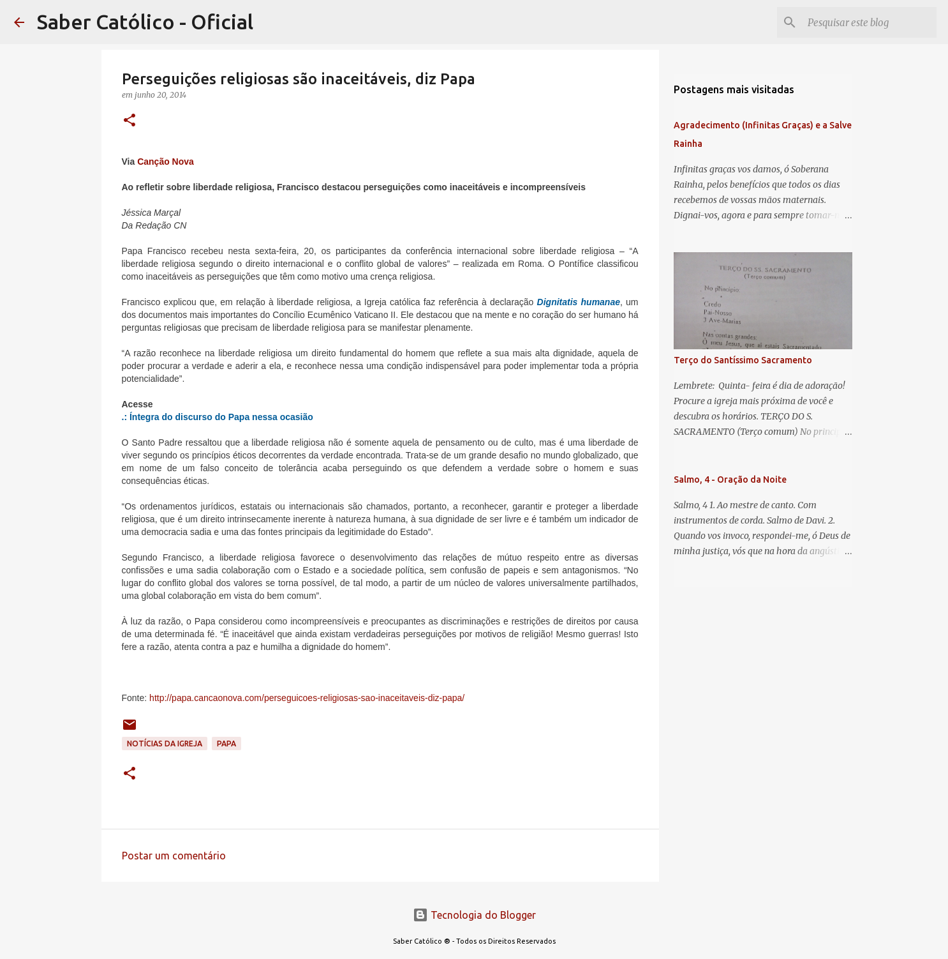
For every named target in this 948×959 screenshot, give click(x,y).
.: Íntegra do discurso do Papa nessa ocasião (217, 417)
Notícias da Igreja (164, 743)
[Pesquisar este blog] (870, 22)
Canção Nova (165, 161)
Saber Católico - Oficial (145, 21)
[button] (129, 121)
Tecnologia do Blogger (474, 915)
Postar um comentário (174, 855)
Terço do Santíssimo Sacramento (743, 360)
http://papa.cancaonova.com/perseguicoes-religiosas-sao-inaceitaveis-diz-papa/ (306, 698)
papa (226, 743)
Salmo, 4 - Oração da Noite (730, 479)
